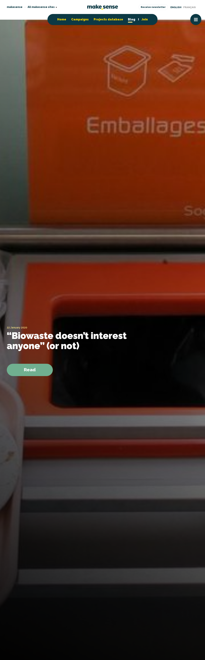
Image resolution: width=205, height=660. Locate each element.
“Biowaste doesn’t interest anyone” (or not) (67, 340)
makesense (14, 7)
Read (30, 369)
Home (61, 19)
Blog (131, 19)
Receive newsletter (153, 7)
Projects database (108, 19)
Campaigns (80, 19)
